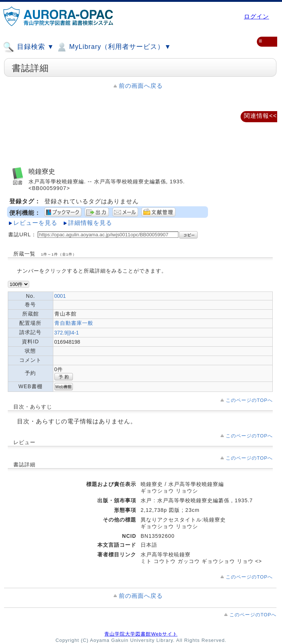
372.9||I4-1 (66, 333)
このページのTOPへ (249, 400)
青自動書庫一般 (73, 323)
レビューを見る (35, 223)
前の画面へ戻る (141, 86)
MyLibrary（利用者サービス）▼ (113, 47)
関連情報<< (260, 116)
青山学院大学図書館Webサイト (140, 634)
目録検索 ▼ (28, 47)
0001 (60, 296)
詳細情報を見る (90, 223)
